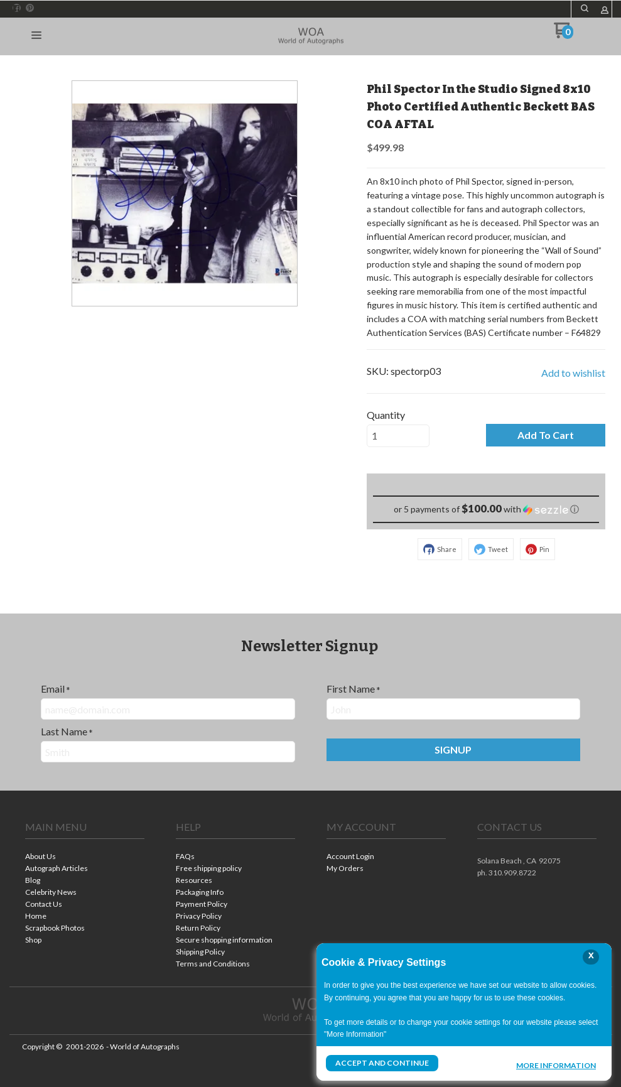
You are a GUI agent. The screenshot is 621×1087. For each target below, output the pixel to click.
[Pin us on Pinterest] (30, 8)
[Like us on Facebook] (16, 8)
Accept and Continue (381, 1063)
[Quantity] (398, 436)
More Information (556, 1064)
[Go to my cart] (563, 35)
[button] (584, 8)
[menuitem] (84, 857)
